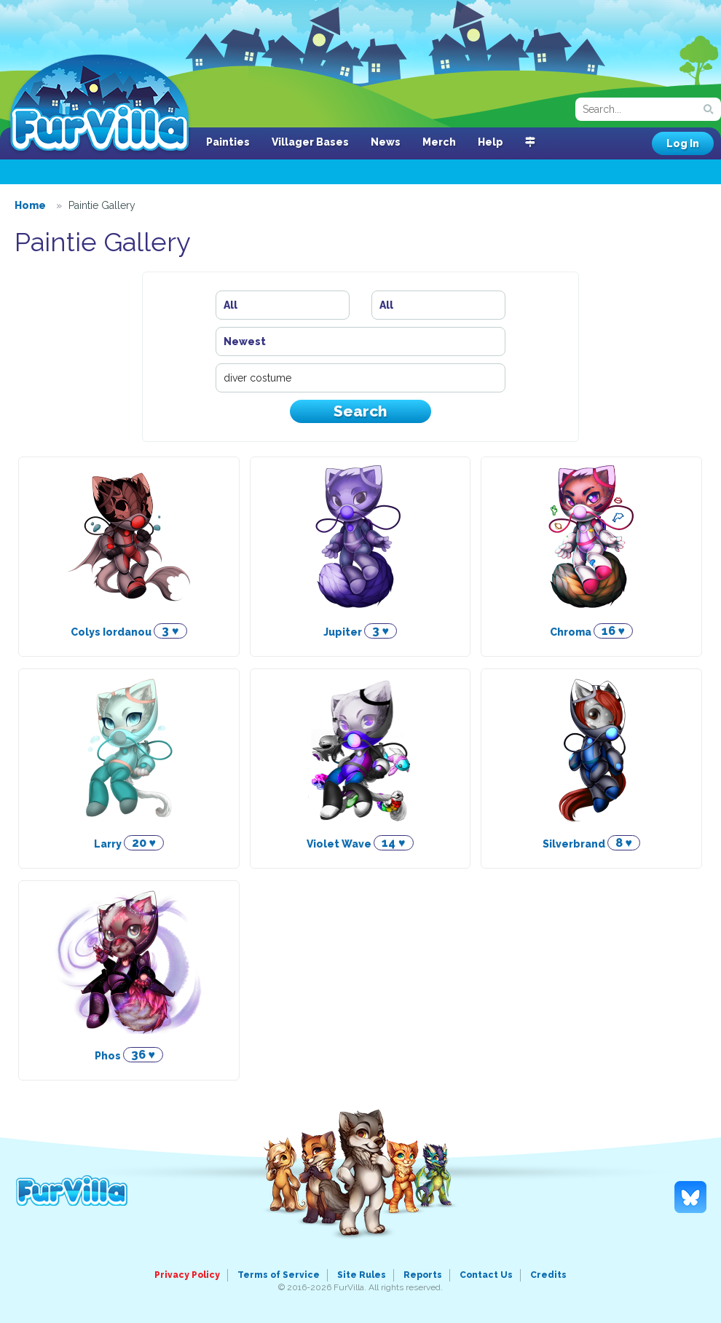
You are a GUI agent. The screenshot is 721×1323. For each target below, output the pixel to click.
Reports (422, 1275)
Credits (548, 1275)
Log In (682, 143)
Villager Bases (310, 142)
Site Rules (361, 1275)
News (386, 142)
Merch (439, 142)
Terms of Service (278, 1275)
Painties (228, 142)
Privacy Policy (187, 1275)
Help (490, 142)
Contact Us (486, 1275)
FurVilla (99, 104)
